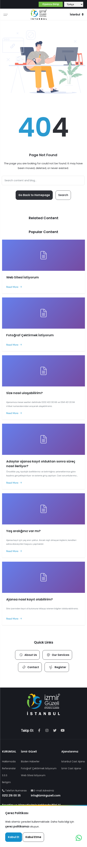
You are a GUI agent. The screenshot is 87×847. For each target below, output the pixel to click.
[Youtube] (62, 730)
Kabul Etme (33, 837)
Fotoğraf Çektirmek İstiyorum (38, 768)
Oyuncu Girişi (50, 4)
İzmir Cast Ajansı (71, 768)
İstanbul (77, 14)
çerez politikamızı (17, 826)
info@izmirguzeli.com (45, 795)
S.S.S (4, 775)
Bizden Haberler (30, 761)
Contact (30, 667)
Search (62, 195)
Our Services (57, 654)
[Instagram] (47, 730)
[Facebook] (39, 730)
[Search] (42, 180)
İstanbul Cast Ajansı (73, 761)
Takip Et (27, 730)
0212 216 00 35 (11, 795)
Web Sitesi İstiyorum (33, 775)
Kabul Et (13, 837)
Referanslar (9, 768)
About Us (27, 654)
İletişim (6, 782)
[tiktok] (54, 730)
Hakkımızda (9, 761)
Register (57, 667)
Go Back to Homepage (33, 195)
